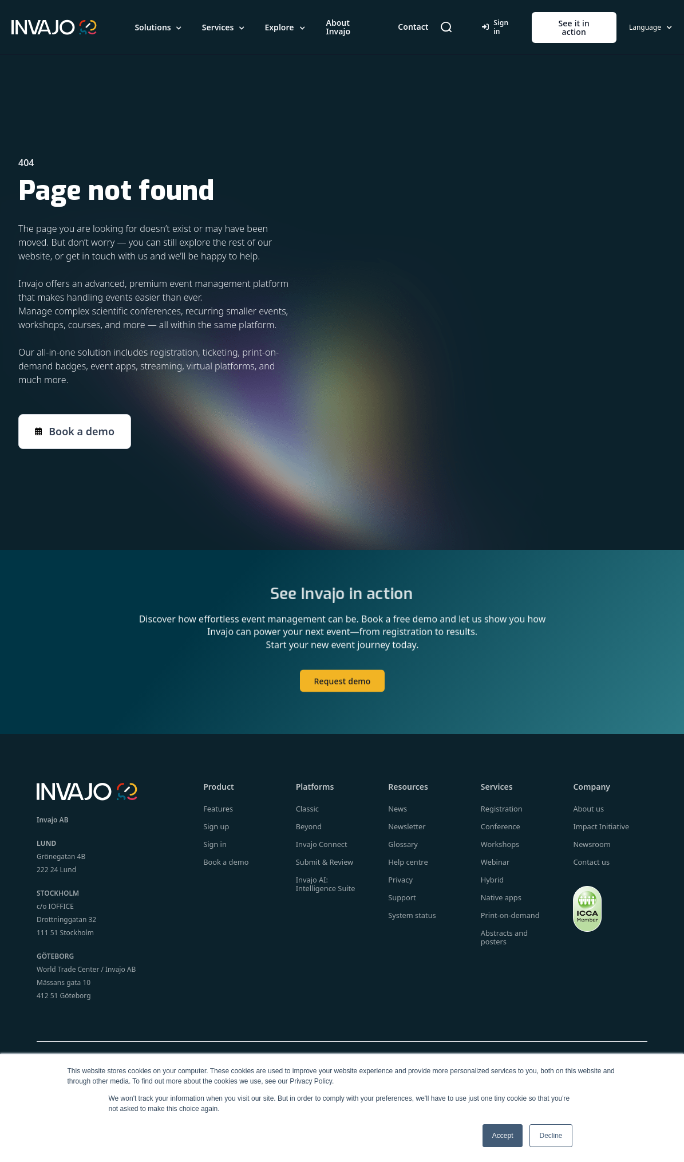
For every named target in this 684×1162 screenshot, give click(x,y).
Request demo (342, 686)
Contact (413, 26)
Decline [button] (550, 1136)
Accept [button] (502, 1136)
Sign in (495, 27)
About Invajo (338, 27)
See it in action (574, 27)
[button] (158, 27)
